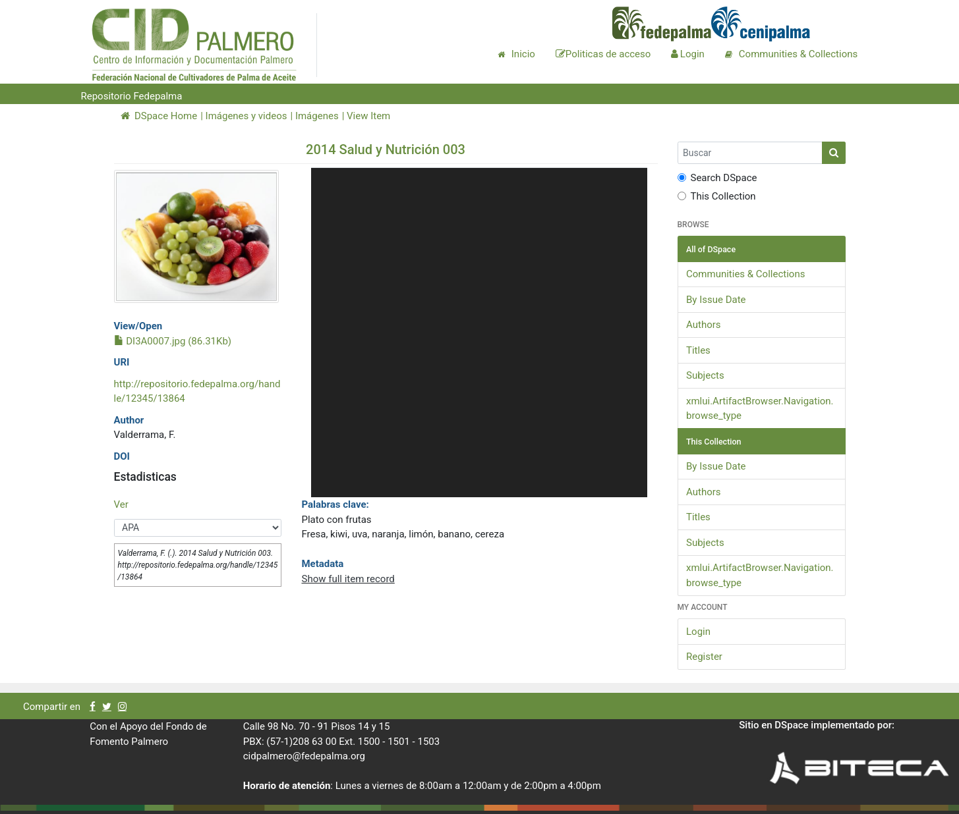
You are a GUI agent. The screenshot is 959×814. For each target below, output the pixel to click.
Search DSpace (717, 178)
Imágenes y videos (246, 116)
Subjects (705, 375)
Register (704, 657)
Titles (698, 350)
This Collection (717, 196)
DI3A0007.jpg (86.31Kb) (173, 341)
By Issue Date (716, 300)
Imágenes (317, 116)
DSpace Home (159, 116)
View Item (368, 116)
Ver (121, 504)
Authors (703, 325)
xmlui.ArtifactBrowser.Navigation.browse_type (760, 408)
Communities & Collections (745, 274)
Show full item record (347, 579)
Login (698, 632)
